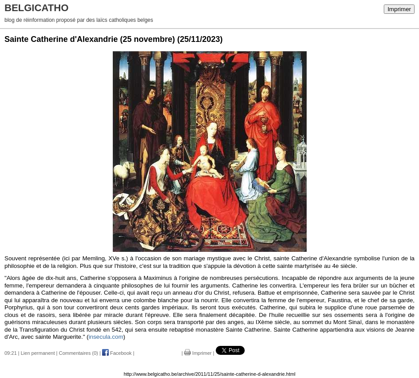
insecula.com (106, 336)
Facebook (116, 353)
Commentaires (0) (78, 353)
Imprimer (399, 9)
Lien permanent (38, 353)
